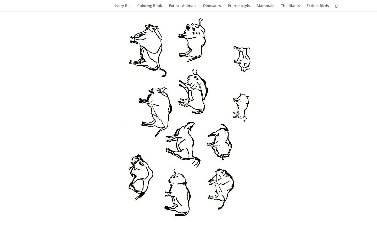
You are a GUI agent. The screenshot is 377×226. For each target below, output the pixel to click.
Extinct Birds (318, 6)
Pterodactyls (239, 6)
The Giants (290, 6)
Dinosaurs (212, 6)
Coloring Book (149, 6)
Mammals (265, 6)
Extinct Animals (182, 6)
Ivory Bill (122, 6)
